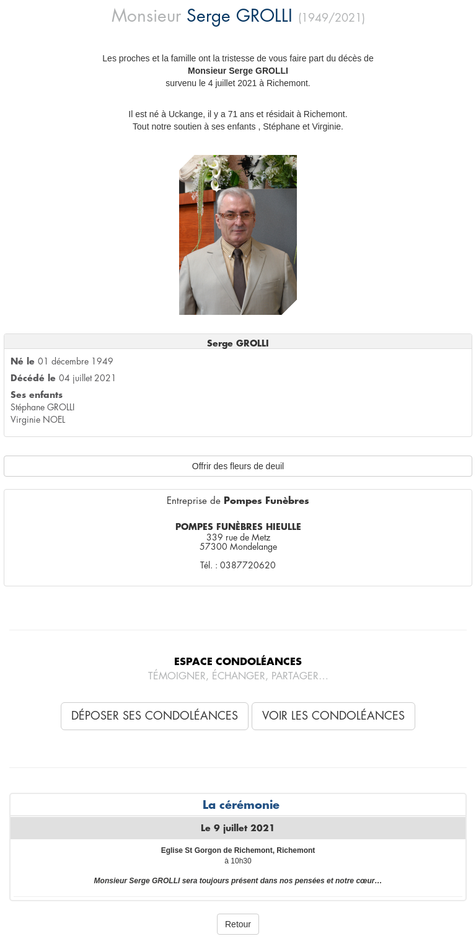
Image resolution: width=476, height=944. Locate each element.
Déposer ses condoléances (154, 715)
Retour (238, 924)
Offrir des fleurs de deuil (238, 466)
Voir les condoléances (333, 715)
